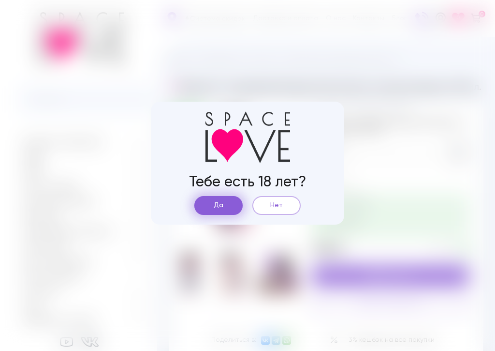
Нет (276, 205)
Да (218, 205)
